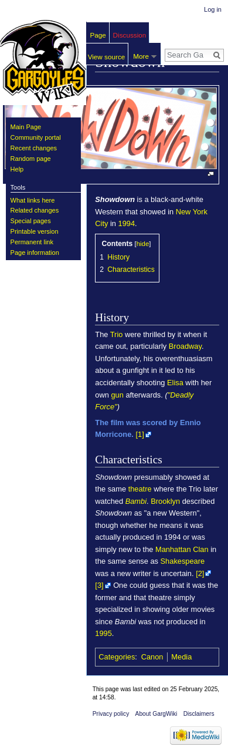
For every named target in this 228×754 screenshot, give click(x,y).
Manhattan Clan (182, 549)
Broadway (185, 346)
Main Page (26, 126)
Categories (116, 656)
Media (181, 656)
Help (17, 169)
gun (117, 395)
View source (106, 56)
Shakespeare (183, 561)
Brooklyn (165, 501)
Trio (116, 334)
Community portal (36, 137)
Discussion (130, 35)
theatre (140, 488)
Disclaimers (199, 714)
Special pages (31, 220)
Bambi (136, 501)
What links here (33, 200)
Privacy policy (111, 714)
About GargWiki (156, 714)
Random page (31, 158)
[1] (139, 434)
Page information (35, 252)
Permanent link (32, 241)
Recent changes (34, 148)
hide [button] (143, 243)
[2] (200, 573)
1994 (126, 223)
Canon (152, 656)
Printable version (35, 231)
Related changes (35, 210)
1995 (103, 633)
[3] (99, 585)
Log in (213, 9)
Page (98, 35)
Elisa (175, 382)
